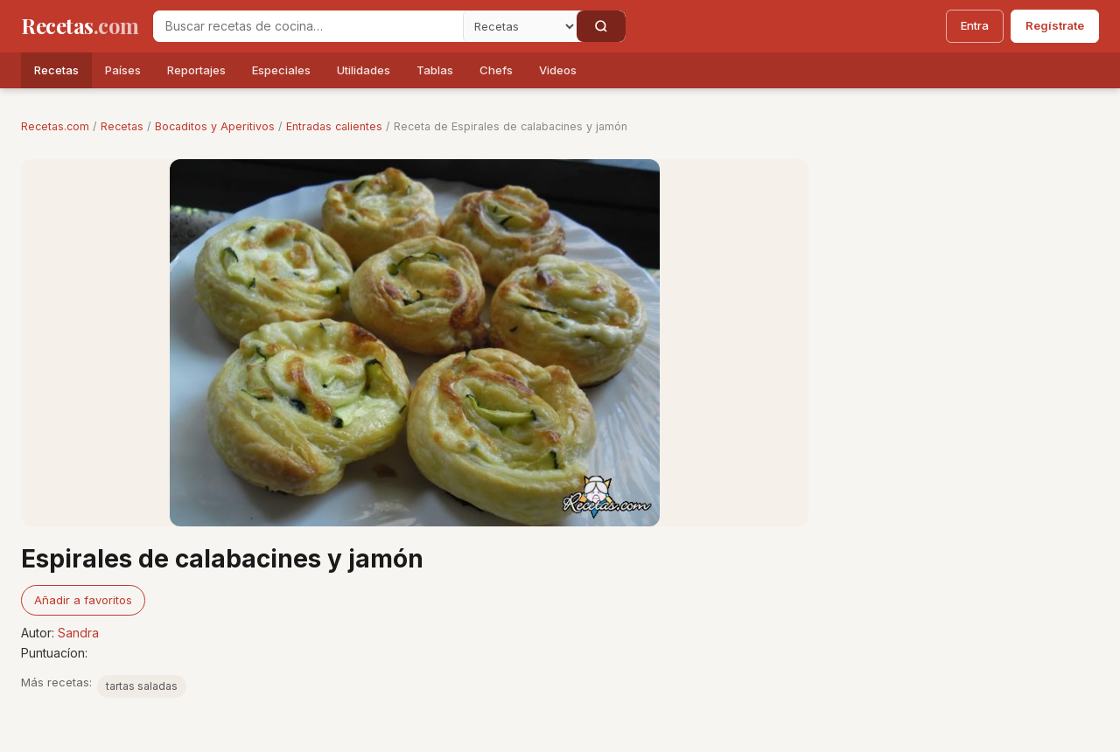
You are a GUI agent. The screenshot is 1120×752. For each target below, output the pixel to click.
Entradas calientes (334, 126)
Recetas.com (55, 126)
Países (123, 70)
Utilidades (363, 70)
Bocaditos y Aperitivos (215, 126)
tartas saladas (142, 686)
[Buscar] (601, 26)
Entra (975, 25)
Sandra (78, 632)
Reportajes (196, 70)
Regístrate (1055, 25)
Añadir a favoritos (83, 600)
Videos (558, 70)
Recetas (56, 70)
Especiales (281, 70)
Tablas (434, 70)
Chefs (496, 70)
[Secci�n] (520, 26)
